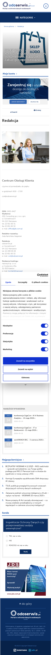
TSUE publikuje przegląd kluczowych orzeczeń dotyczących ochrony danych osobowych (26, 487)
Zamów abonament (18, 102)
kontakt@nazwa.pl (15, 271)
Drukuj (37, 110)
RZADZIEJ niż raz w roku (18, 545)
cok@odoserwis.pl (15, 256)
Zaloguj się (34, 102)
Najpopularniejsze (13, 459)
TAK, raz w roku (15, 536)
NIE (10, 541)
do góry (25, 603)
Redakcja (20, 26)
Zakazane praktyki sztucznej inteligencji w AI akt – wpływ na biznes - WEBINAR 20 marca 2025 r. (27, 494)
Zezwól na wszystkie (25, 361)
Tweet (32, 6)
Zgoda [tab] (8, 282)
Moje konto (10, 73)
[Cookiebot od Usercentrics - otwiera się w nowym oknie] (37, 275)
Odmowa (25, 377)
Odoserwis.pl (31, 646)
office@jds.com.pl (15, 229)
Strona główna (9, 26)
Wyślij (26, 552)
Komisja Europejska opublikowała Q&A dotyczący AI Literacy (27, 479)
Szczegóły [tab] (22, 282)
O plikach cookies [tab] (40, 282)
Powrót (13, 112)
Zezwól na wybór (25, 369)
